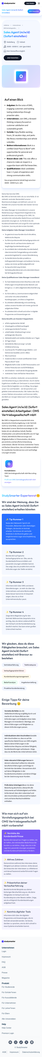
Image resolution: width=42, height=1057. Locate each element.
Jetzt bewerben (34, 11)
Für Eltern (6, 1013)
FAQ (3, 962)
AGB (4, 967)
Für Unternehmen (9, 1003)
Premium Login (8, 1033)
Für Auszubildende (9, 998)
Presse (4, 973)
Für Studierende (8, 987)
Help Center (6, 1028)
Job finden (30, 3)
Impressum (6, 957)
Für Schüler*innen (9, 992)
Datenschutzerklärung (31, 1052)
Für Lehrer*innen (8, 1008)
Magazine (6, 978)
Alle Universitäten (9, 1019)
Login (4, 951)
